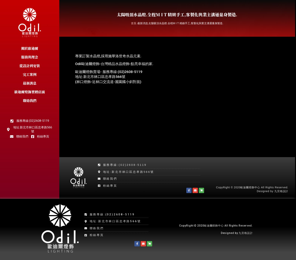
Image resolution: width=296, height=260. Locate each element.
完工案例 (29, 74)
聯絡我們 (29, 100)
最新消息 (29, 83)
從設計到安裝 (29, 65)
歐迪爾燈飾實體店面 (29, 91)
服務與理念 (29, 56)
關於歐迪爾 (29, 48)
